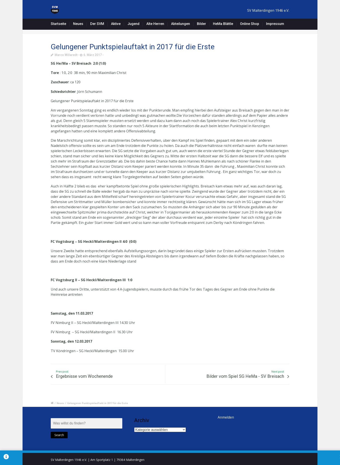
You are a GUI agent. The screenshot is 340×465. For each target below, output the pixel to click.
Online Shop (249, 24)
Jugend (133, 24)
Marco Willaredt (66, 55)
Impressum (275, 24)
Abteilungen (180, 24)
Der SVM (97, 24)
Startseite (58, 24)
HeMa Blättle (223, 24)
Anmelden (226, 417)
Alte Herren (155, 24)
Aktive (116, 24)
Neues (78, 24)
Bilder (201, 24)
